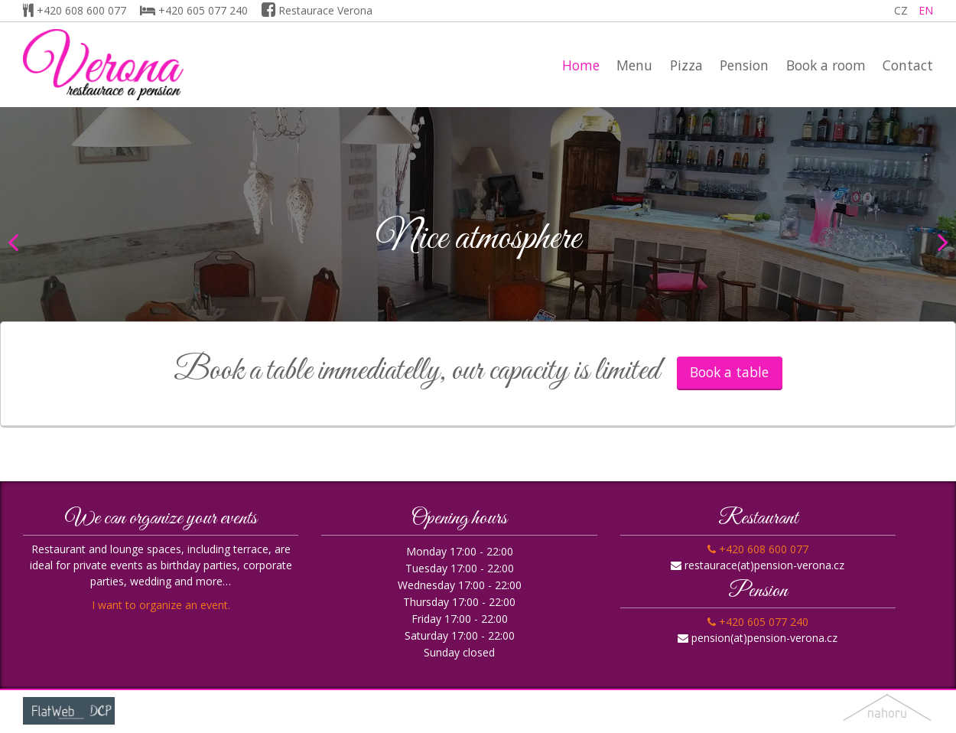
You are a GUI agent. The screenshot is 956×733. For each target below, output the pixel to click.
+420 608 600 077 (74, 10)
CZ (901, 10)
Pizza (686, 65)
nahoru (887, 711)
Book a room (826, 65)
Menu (634, 65)
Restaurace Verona (317, 10)
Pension (744, 65)
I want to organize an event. (161, 605)
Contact (908, 65)
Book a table (729, 372)
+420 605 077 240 (194, 10)
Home (581, 65)
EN (926, 10)
